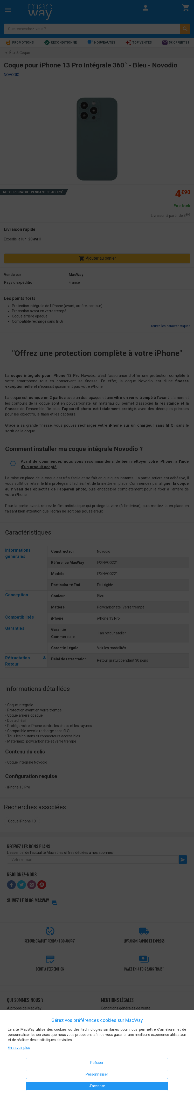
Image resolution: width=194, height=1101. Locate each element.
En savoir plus (19, 1047)
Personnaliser (97, 1074)
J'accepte (97, 1086)
